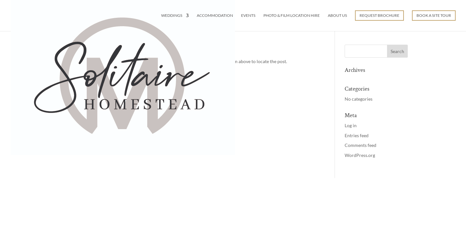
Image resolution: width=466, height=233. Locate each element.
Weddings (171, 15)
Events (248, 15)
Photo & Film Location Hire (291, 15)
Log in (351, 125)
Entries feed (357, 135)
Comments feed (360, 145)
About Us (337, 15)
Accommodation (215, 15)
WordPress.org (360, 155)
